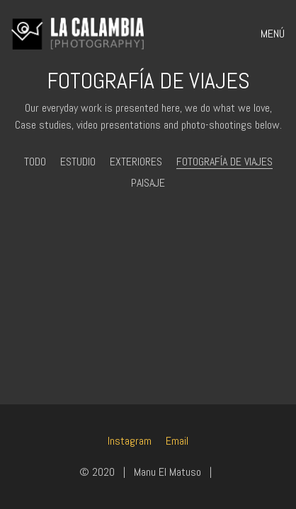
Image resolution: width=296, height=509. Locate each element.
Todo (35, 161)
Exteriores (136, 161)
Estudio (78, 161)
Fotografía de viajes (224, 161)
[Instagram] (130, 440)
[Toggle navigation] (268, 34)
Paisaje (148, 182)
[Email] (177, 440)
